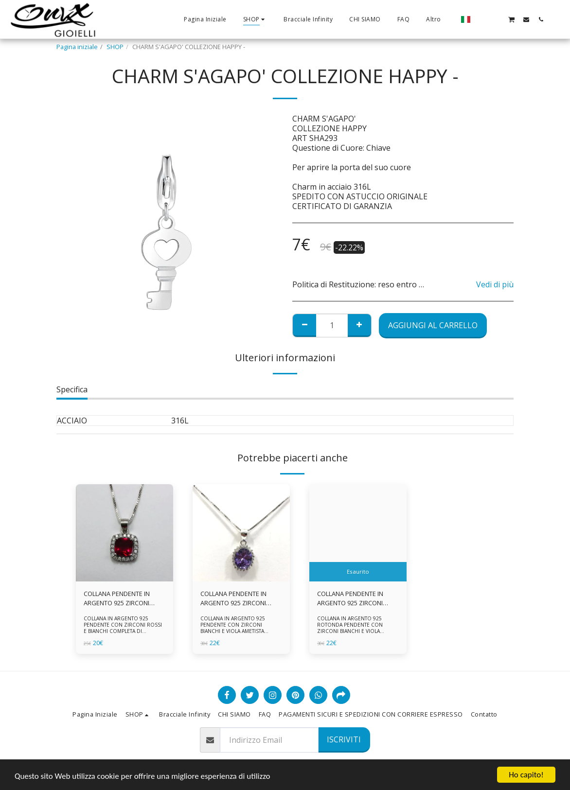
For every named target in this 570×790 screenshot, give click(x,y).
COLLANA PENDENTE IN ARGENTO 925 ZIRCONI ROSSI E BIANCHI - (117, 598)
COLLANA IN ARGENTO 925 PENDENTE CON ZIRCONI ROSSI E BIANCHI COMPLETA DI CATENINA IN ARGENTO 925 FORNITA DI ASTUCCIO (123, 631)
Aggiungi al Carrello (433, 325)
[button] (482, 19)
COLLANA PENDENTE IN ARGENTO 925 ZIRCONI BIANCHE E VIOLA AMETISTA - (356, 598)
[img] (124, 532)
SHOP (115, 46)
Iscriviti (344, 739)
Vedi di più (495, 284)
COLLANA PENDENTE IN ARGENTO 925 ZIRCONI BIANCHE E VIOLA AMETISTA (239, 598)
